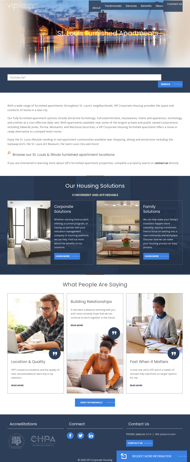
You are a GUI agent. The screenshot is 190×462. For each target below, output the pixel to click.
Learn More (63, 249)
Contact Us (135, 436)
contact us (162, 156)
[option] (35, 336)
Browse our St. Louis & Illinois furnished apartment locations (68, 147)
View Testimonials (91, 395)
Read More (17, 378)
